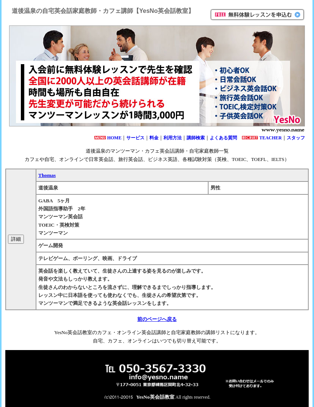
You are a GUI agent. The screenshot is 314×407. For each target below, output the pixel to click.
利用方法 (172, 137)
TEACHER (270, 137)
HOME (114, 137)
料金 (154, 137)
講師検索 (196, 137)
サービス (135, 137)
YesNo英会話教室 (155, 397)
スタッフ (296, 137)
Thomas (47, 175)
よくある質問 (223, 137)
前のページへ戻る (157, 319)
